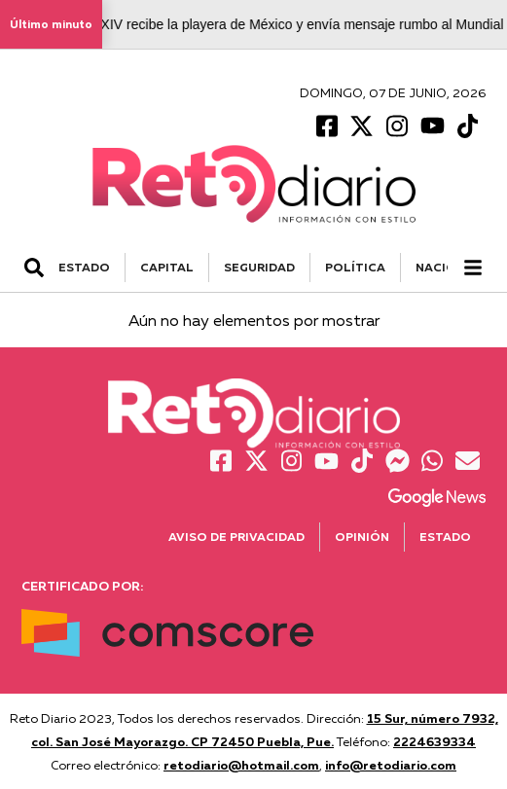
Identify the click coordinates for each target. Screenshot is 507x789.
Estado (445, 536)
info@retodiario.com (390, 764)
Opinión (362, 536)
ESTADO (84, 267)
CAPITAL (167, 267)
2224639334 (434, 741)
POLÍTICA (355, 267)
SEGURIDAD (259, 267)
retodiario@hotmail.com (241, 764)
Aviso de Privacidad (236, 536)
